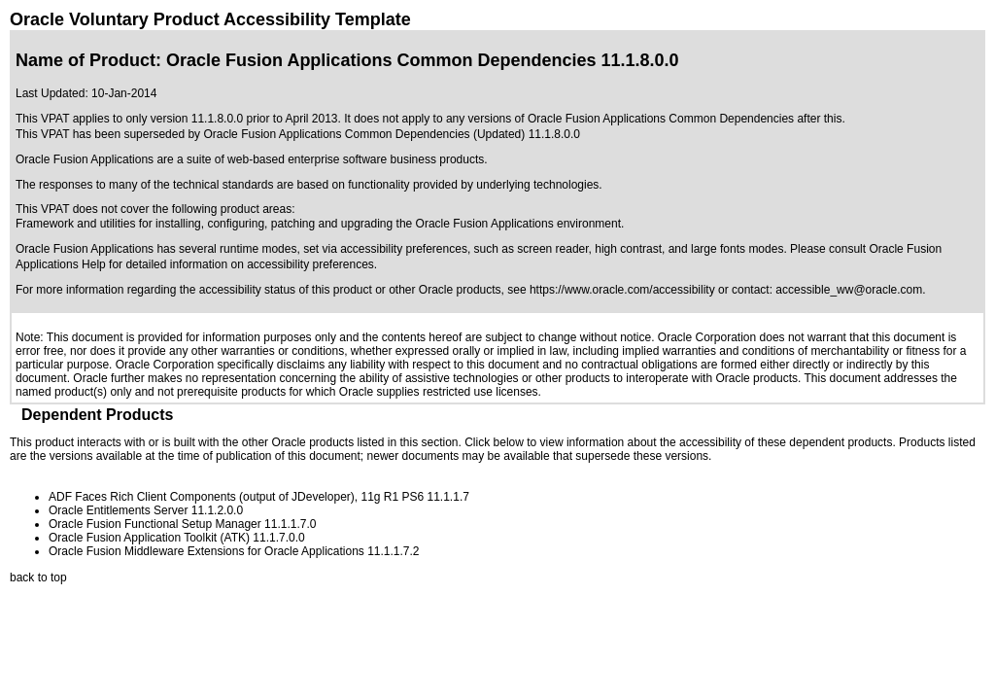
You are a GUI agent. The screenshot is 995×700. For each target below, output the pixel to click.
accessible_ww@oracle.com (848, 290)
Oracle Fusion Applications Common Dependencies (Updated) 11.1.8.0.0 (391, 134)
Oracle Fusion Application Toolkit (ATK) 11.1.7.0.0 (177, 537)
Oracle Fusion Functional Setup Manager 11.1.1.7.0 (183, 524)
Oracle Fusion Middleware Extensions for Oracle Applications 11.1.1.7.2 (234, 551)
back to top (38, 577)
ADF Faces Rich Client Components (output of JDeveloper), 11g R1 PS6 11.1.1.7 (259, 497)
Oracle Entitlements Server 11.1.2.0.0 (146, 510)
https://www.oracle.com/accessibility (622, 290)
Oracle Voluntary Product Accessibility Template (210, 19)
